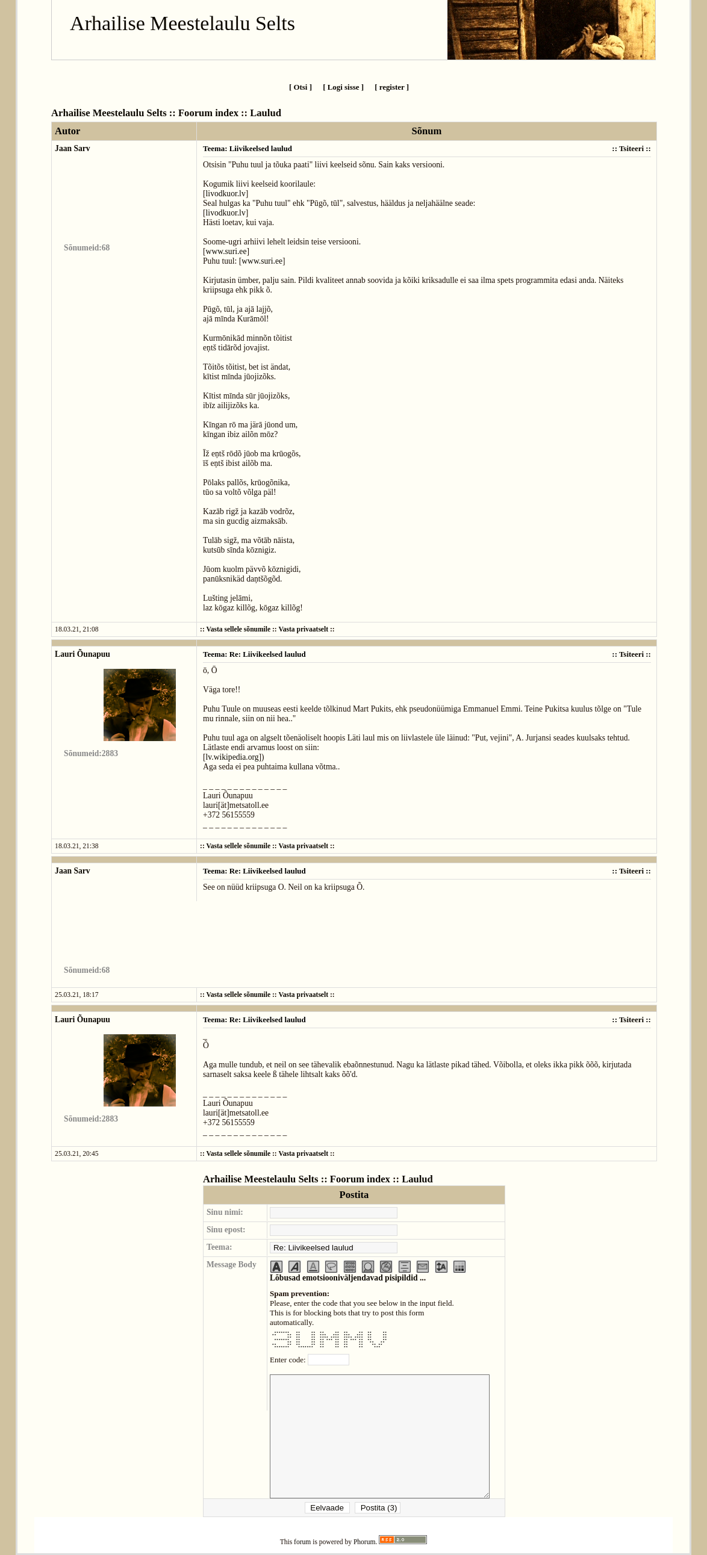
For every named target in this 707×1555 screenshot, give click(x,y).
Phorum (365, 1542)
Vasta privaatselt (303, 629)
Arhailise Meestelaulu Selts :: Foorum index (144, 113)
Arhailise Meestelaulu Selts (182, 23)
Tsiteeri (631, 148)
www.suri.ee (226, 251)
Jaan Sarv (72, 148)
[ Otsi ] (300, 87)
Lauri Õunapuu (82, 654)
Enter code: (289, 1359)
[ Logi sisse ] (343, 87)
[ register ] (392, 87)
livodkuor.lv (226, 193)
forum (302, 1542)
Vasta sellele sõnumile (238, 629)
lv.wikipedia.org (232, 757)
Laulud (265, 113)
